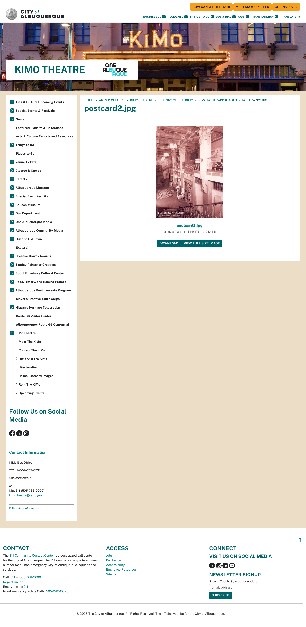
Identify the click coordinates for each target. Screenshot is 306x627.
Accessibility (115, 565)
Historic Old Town (29, 239)
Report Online (13, 582)
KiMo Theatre (141, 100)
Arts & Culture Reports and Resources (44, 136)
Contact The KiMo (32, 350)
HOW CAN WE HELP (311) (211, 7)
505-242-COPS (57, 591)
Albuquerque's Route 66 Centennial (42, 324)
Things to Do (25, 145)
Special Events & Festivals (35, 111)
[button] (288, 16)
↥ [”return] (300, 540)
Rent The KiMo (29, 384)
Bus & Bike (226, 16)
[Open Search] (299, 17)
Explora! (22, 247)
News (20, 119)
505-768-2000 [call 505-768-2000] (30, 577)
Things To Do (202, 16)
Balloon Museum (28, 205)
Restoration (28, 367)
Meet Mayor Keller (252, 7)
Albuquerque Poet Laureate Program (43, 290)
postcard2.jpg (190, 225)
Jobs (243, 16)
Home (89, 100)
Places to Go (25, 153)
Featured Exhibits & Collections (39, 128)
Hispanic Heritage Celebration (38, 307)
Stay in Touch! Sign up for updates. (234, 581)
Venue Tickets (26, 162)
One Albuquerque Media (34, 222)
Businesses (154, 16)
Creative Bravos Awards (33, 256)
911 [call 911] (26, 587)
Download (169, 243)
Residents (177, 16)
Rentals (21, 179)
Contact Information (28, 452)
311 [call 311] (12, 577)
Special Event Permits (32, 196)
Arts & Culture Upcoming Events (40, 102)
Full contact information (24, 508)
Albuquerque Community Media (39, 230)
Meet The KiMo (30, 342)
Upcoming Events (31, 393)
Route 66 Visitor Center (33, 316)
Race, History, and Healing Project (41, 282)
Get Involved (286, 7)
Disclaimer (113, 560)
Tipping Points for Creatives (36, 265)
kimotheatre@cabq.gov (26, 495)
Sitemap (112, 574)
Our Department (28, 213)
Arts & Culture (112, 100)
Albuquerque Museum (32, 188)
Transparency (264, 16)
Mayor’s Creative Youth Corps (38, 299)
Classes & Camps (28, 170)
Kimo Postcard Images (217, 100)
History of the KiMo (175, 100)
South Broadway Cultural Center (40, 273)
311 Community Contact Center (31, 555)
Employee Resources (121, 569)
